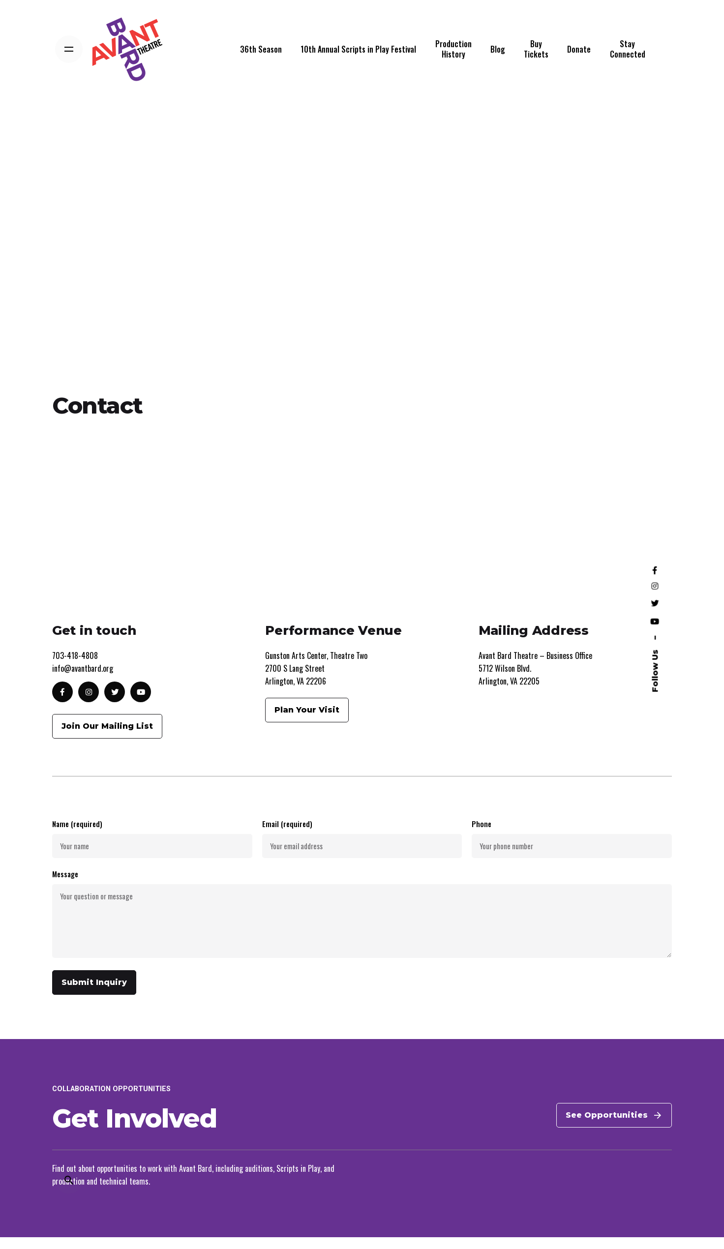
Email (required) (362, 849)
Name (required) (152, 849)
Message (362, 926)
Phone (572, 849)
